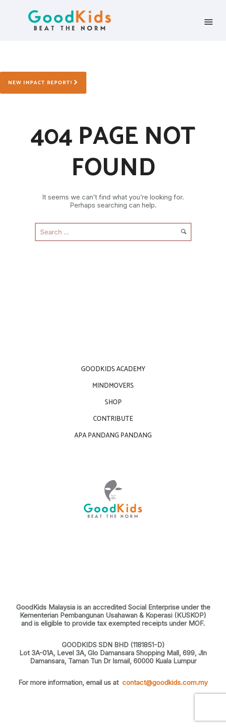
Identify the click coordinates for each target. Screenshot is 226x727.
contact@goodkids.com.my (165, 682)
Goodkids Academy (113, 369)
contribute (113, 418)
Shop (113, 402)
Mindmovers (113, 385)
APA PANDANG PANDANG (113, 435)
